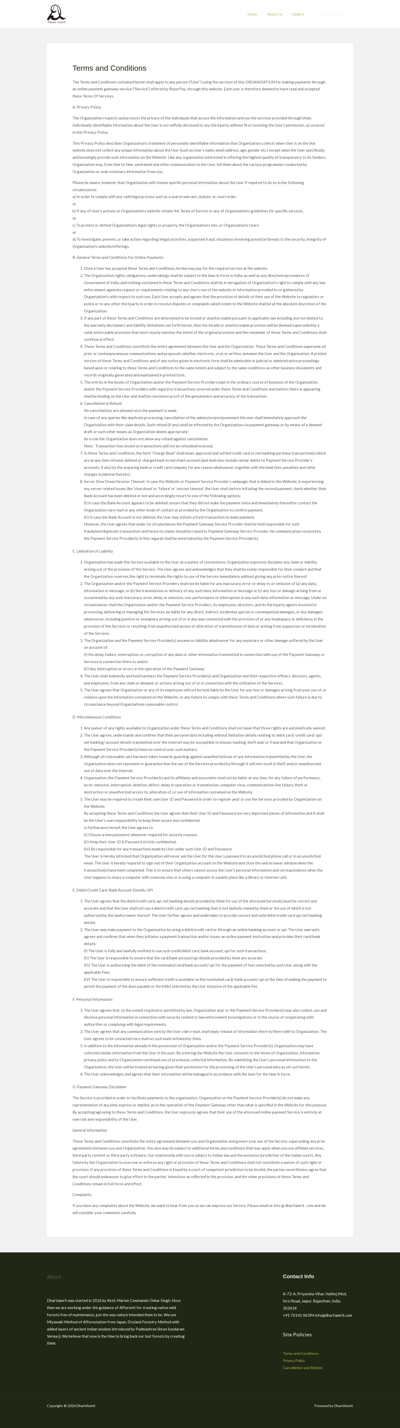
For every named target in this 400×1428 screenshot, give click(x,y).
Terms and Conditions (301, 1353)
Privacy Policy (295, 1360)
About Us (277, 14)
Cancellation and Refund (303, 1367)
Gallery (299, 14)
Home (257, 14)
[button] (333, 14)
